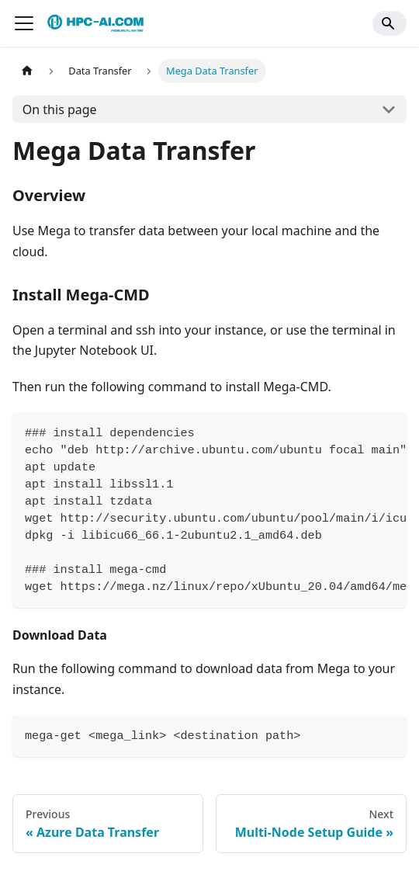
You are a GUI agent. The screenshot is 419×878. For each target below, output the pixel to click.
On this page (60, 109)
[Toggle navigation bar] (24, 23)
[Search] (389, 23)
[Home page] (27, 71)
